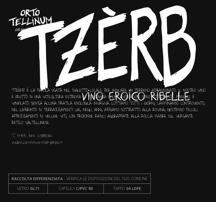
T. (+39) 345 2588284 (32, 135)
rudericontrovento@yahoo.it (37, 142)
